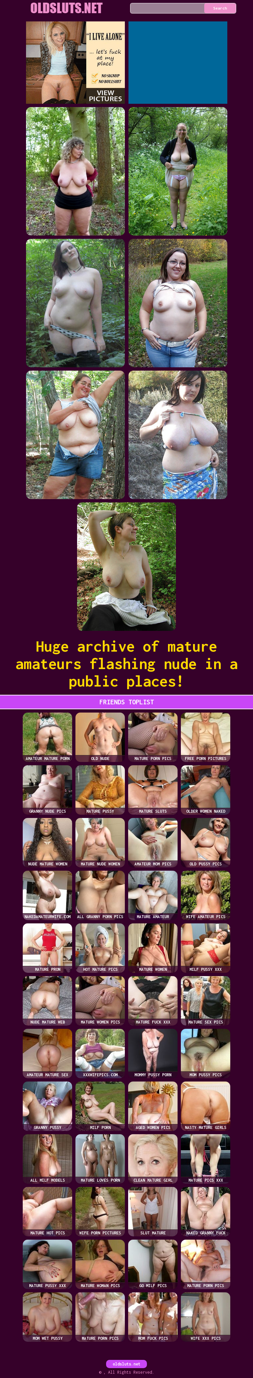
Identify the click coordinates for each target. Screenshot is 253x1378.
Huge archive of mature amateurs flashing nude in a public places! (126, 663)
